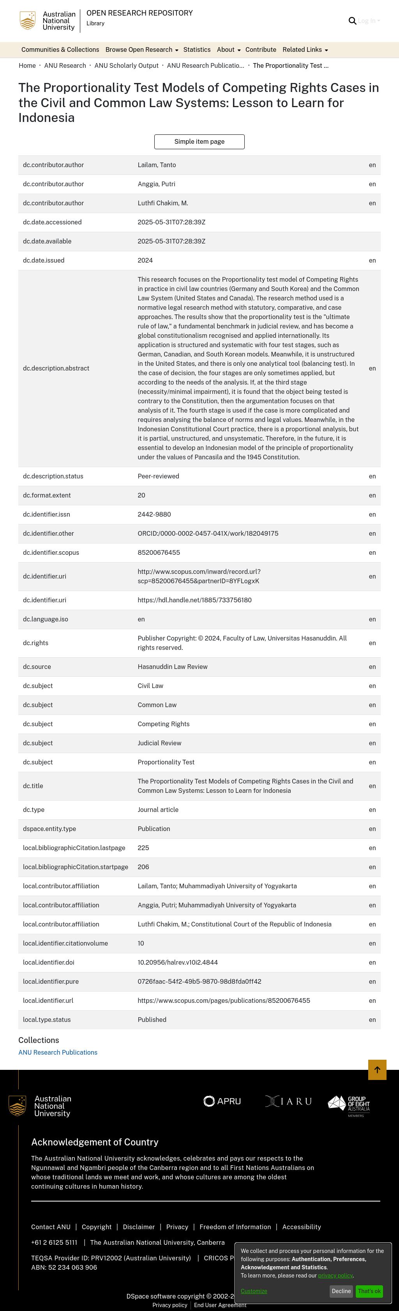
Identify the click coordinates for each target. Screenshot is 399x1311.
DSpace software (151, 1296)
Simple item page (199, 141)
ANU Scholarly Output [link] (126, 65)
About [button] (226, 49)
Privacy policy (169, 1305)
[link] (57, 1052)
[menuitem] (141, 50)
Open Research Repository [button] (140, 13)
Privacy (177, 1227)
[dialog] (313, 1273)
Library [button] (95, 23)
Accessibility (301, 1227)
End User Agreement (220, 1305)
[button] (353, 21)
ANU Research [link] (65, 65)
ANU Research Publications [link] (206, 65)
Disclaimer (139, 1227)
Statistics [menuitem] (196, 49)
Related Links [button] (302, 49)
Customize (254, 1291)
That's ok (369, 1291)
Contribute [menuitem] (260, 49)
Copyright (97, 1227)
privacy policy (335, 1275)
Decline (341, 1291)
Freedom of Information (235, 1227)
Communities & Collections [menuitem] (60, 49)
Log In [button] (367, 21)
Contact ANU (51, 1227)
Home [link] (27, 65)
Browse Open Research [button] (139, 49)
